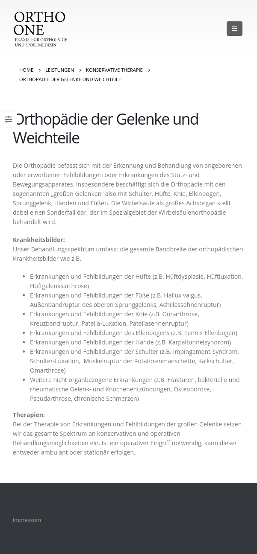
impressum (27, 520)
